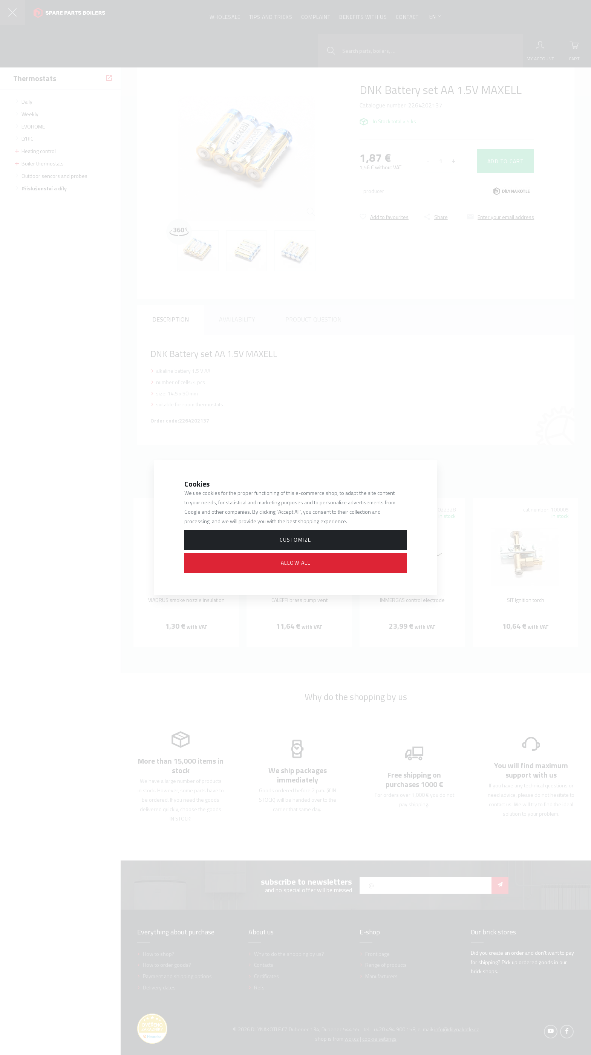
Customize (295, 540)
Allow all (296, 563)
